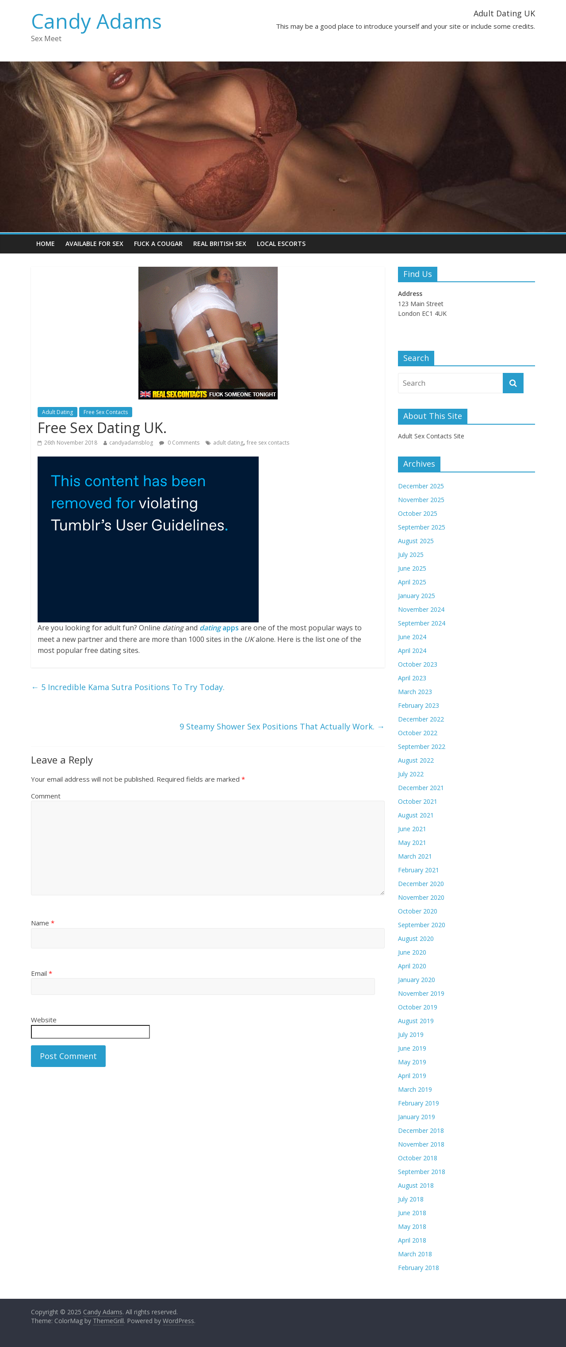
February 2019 (418, 1103)
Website (44, 1019)
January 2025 (416, 595)
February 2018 (418, 1267)
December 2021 (421, 787)
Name (42, 922)
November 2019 (421, 993)
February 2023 (418, 705)
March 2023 (415, 691)
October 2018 (417, 1158)
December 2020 (421, 883)
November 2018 (421, 1144)
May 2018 (412, 1226)
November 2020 (421, 897)
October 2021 (417, 801)
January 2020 (416, 979)
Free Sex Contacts (106, 412)
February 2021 (418, 870)
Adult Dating (57, 412)
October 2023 (417, 664)
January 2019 (416, 1117)
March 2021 (415, 856)
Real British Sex (219, 243)
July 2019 (411, 1034)
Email (41, 973)
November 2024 (421, 609)
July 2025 (411, 554)
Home (45, 243)
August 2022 (416, 760)
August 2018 (416, 1185)
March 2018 (415, 1254)
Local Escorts (281, 243)
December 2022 (421, 719)
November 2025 (421, 499)
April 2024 (412, 650)
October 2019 (417, 1007)
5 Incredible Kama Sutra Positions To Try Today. (128, 687)
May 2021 (412, 842)
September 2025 (421, 527)
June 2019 (412, 1048)
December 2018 (421, 1130)
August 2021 (416, 815)
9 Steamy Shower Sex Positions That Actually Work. (282, 726)
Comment (46, 795)
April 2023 (412, 678)
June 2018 (412, 1213)
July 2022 (411, 774)
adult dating (228, 442)
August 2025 (416, 541)
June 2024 (412, 637)
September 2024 (421, 623)
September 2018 (421, 1171)
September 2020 (421, 925)
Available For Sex (94, 243)
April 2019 (412, 1075)
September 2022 (421, 746)
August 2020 (416, 938)
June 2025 (412, 568)
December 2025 (421, 486)
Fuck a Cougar (158, 243)
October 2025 (417, 513)
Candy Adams (96, 21)
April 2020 (412, 966)
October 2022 (417, 733)
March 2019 (415, 1089)
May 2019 (412, 1062)
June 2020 (412, 952)
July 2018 (411, 1199)
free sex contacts (268, 442)
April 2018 (412, 1240)
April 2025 (412, 582)
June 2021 (412, 829)
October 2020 (417, 911)
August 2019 (416, 1021)
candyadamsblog (131, 442)
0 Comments (179, 442)
